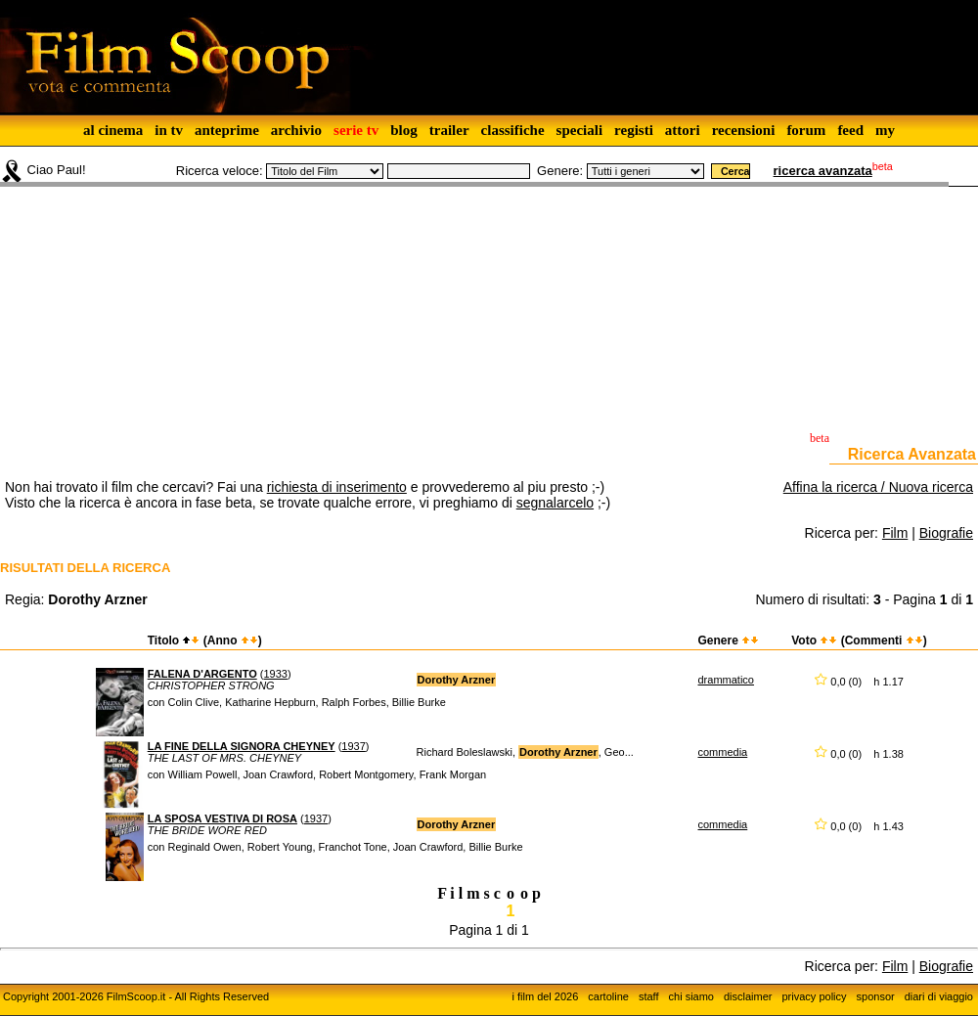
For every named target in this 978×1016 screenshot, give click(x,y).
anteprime (227, 130)
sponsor (876, 996)
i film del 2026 (544, 996)
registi (633, 130)
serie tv (355, 130)
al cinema (113, 130)
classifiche (513, 130)
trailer (449, 130)
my (885, 130)
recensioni (744, 130)
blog (404, 130)
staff (649, 996)
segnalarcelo (555, 502)
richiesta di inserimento (337, 487)
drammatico (726, 679)
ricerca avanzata (823, 170)
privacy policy (814, 996)
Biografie (946, 533)
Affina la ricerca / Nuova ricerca (878, 487)
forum (805, 130)
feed (850, 130)
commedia (723, 752)
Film (895, 533)
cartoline (608, 996)
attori (682, 130)
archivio (296, 130)
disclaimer (748, 996)
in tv (169, 130)
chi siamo (691, 996)
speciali (579, 130)
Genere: (560, 170)
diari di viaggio (939, 996)
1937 (353, 746)
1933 (275, 674)
